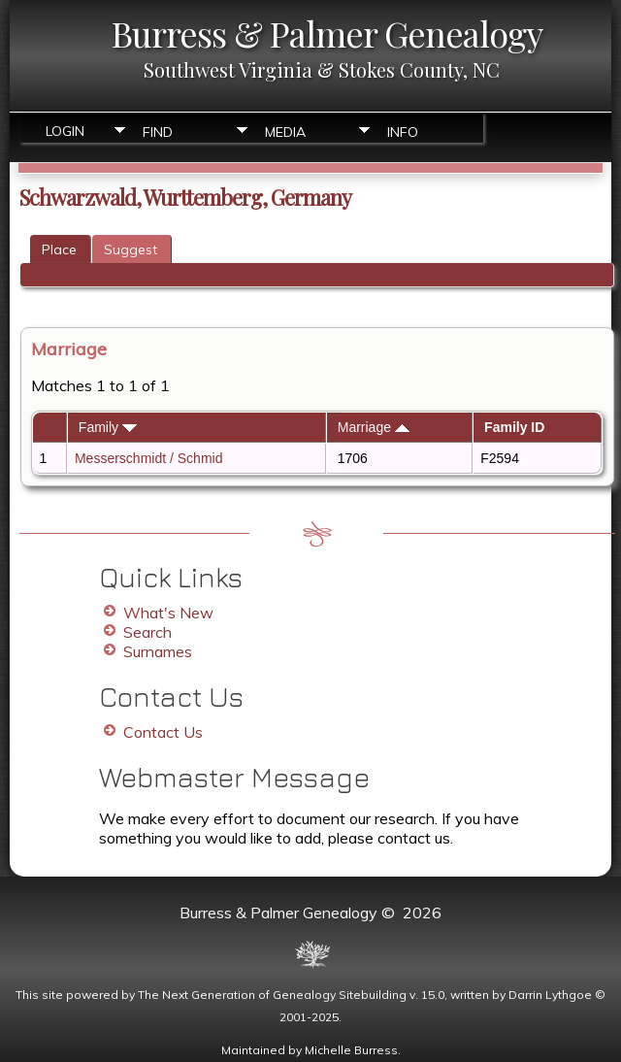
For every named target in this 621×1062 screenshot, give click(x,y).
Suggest (130, 249)
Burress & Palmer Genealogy (327, 33)
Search (147, 632)
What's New (168, 612)
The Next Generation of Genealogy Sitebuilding (272, 994)
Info (402, 132)
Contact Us (163, 732)
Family (108, 427)
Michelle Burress (351, 1050)
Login (65, 131)
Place (59, 249)
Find (158, 132)
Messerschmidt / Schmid (148, 458)
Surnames (157, 651)
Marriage (373, 427)
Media (285, 132)
